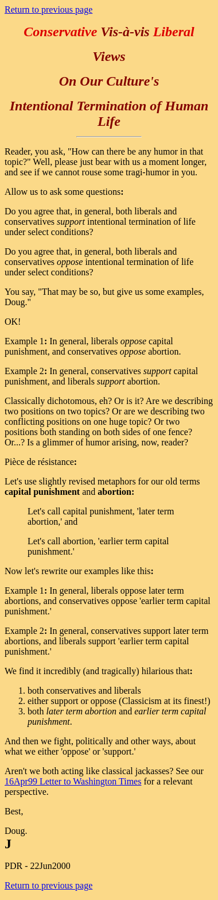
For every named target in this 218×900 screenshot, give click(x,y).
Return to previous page (48, 9)
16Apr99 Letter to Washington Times (73, 781)
